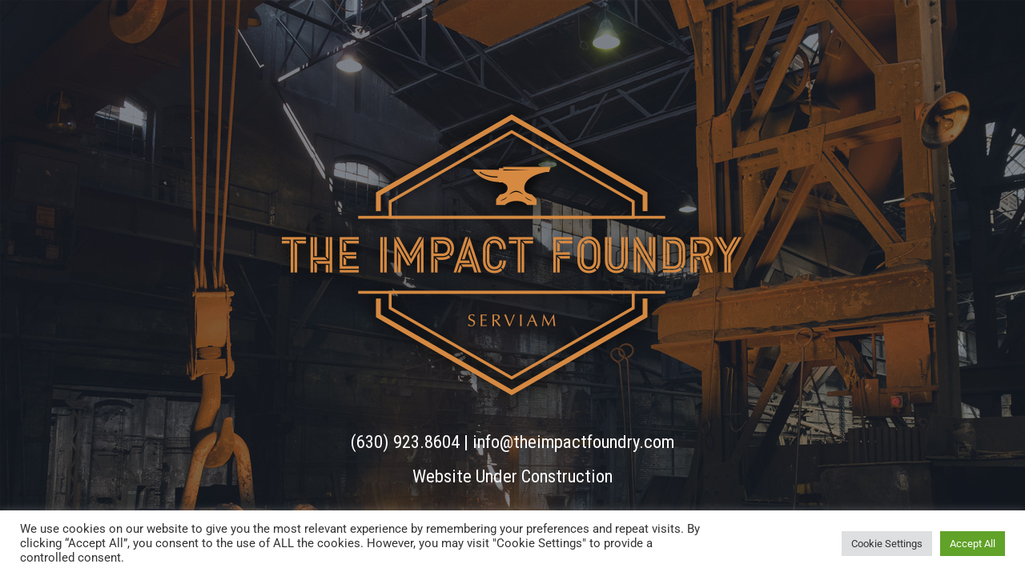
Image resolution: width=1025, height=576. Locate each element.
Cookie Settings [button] (886, 544)
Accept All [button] (972, 544)
